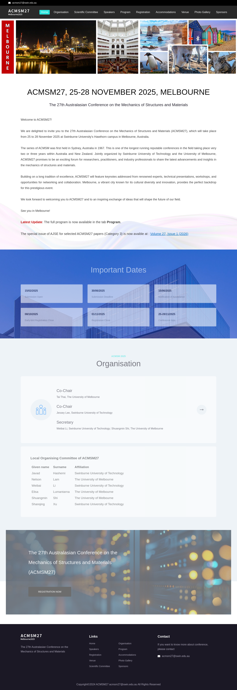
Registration (143, 12)
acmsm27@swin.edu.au (22, 2)
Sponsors (221, 12)
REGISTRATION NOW (49, 596)
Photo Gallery (202, 12)
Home (44, 12)
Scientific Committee (86, 12)
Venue (185, 12)
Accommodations (166, 12)
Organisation (61, 12)
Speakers (109, 12)
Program (125, 12)
